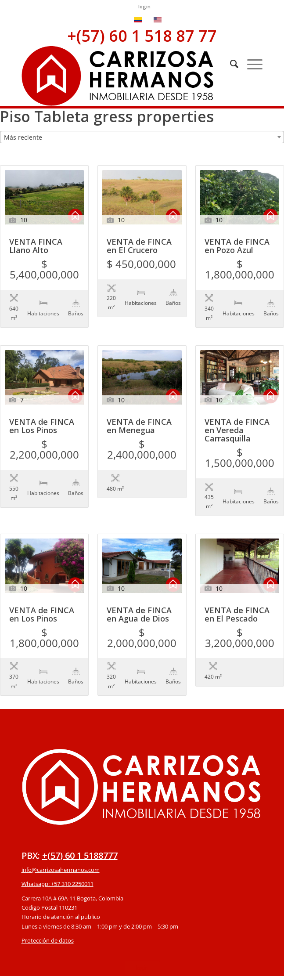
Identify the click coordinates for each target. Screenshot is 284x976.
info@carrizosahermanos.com (61, 816)
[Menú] (250, 63)
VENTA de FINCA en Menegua (139, 408)
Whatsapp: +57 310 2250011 (57, 830)
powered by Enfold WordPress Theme (192, 964)
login (144, 6)
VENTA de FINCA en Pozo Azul (237, 246)
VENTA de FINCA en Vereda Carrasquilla (237, 413)
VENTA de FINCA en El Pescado (237, 579)
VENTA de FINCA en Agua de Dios (139, 579)
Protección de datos (48, 886)
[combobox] (142, 137)
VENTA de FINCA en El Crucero (139, 246)
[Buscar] (229, 63)
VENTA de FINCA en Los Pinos (41, 408)
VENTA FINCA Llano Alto (35, 246)
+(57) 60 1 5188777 (80, 801)
